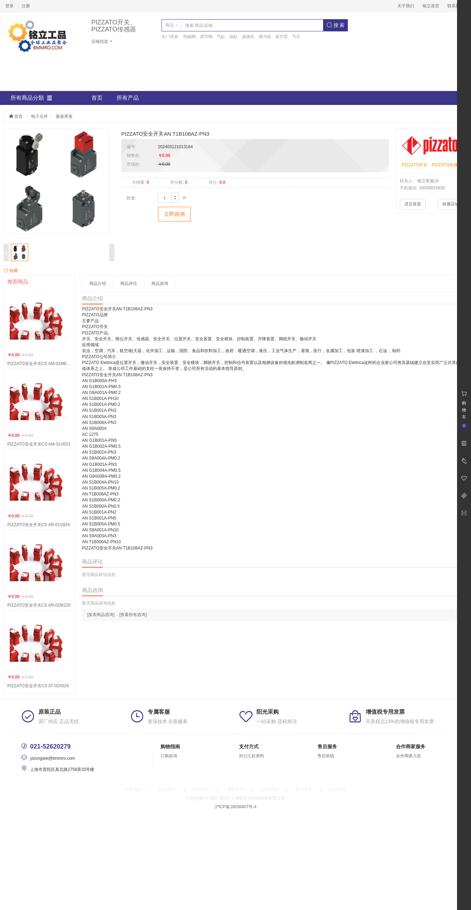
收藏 (10, 270)
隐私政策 (235, 789)
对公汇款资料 (251, 755)
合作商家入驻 (408, 755)
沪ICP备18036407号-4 (235, 806)
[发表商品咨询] (101, 614)
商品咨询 (159, 283)
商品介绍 (97, 283)
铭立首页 (431, 5)
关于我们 (405, 5)
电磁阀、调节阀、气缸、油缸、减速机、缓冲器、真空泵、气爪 (241, 36)
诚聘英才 (201, 789)
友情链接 (337, 789)
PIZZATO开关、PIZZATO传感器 (113, 26)
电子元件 (39, 116)
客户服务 (304, 789)
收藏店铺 (450, 204)
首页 (97, 98)
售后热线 (325, 755)
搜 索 (336, 25)
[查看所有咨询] (133, 614)
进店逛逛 (412, 204)
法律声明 (269, 789)
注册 (26, 5)
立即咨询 (174, 214)
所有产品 (128, 98)
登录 (9, 5)
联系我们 (455, 5)
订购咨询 (168, 755)
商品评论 (128, 283)
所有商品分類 (31, 98)
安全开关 (64, 116)
